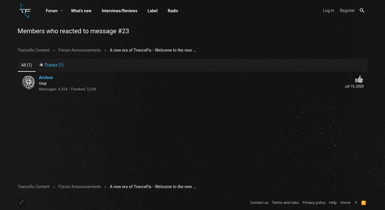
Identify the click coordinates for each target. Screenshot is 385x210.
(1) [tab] (26, 65)
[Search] (362, 11)
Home (345, 202)
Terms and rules (285, 202)
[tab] (51, 65)
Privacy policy (314, 202)
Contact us (259, 202)
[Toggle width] (21, 202)
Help (333, 202)
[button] (62, 11)
